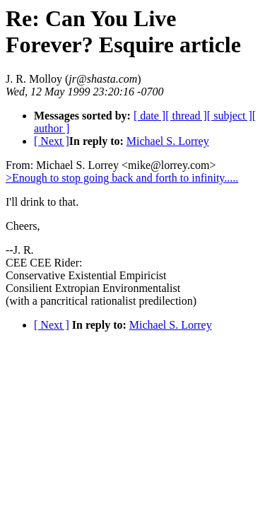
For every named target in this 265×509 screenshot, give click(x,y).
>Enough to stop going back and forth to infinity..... (122, 178)
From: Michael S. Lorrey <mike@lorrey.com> (111, 165)
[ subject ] (229, 116)
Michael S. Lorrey (167, 141)
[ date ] (149, 116)
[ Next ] (51, 141)
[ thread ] (186, 116)
